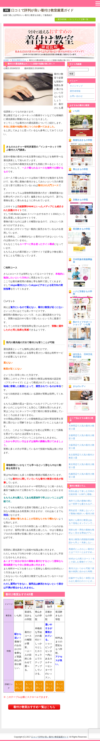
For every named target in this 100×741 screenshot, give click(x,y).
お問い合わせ (76, 96)
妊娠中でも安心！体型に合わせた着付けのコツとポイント (81, 580)
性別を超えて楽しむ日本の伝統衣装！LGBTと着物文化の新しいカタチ (81, 493)
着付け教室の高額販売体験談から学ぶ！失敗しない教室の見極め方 (81, 541)
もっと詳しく (18, 686)
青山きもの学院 (80, 169)
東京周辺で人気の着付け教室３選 (81, 465)
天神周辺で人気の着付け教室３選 (81, 427)
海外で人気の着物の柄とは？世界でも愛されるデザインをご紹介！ (81, 502)
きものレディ (79, 386)
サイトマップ (76, 86)
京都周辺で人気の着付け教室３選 (81, 437)
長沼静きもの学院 (81, 229)
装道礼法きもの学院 (82, 140)
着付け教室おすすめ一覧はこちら (34, 707)
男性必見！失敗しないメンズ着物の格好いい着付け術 (81, 512)
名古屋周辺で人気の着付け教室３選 (81, 456)
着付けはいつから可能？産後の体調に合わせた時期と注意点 (81, 570)
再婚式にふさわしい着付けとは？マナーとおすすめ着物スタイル (81, 551)
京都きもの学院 (80, 200)
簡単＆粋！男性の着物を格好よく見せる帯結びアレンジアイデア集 (81, 531)
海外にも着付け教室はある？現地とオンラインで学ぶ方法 (81, 522)
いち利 (76, 111)
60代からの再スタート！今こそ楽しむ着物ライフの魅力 (82, 560)
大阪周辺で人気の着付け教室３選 (81, 446)
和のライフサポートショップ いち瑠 (82, 323)
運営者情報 (75, 91)
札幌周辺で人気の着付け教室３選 (81, 475)
